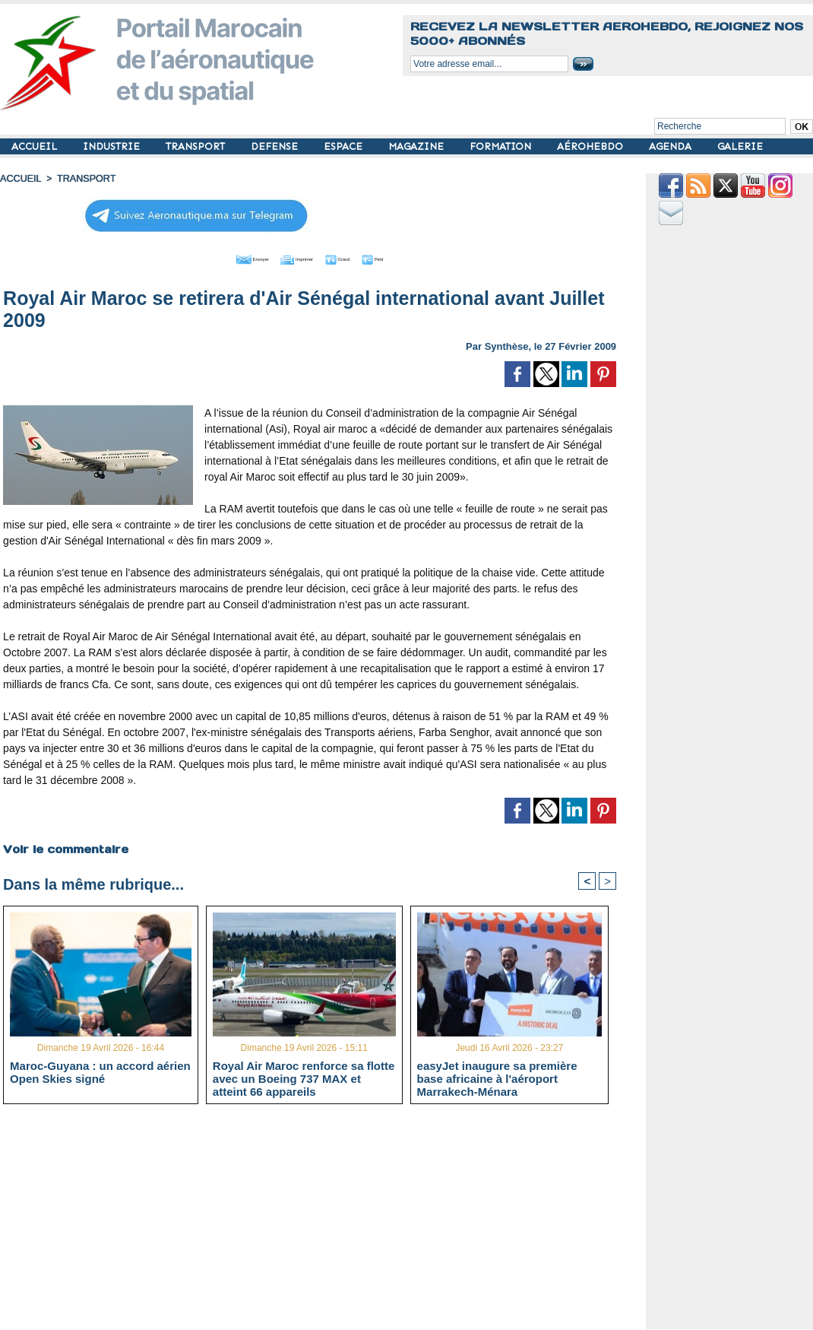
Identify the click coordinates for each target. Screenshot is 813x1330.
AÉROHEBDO (591, 146)
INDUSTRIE (113, 146)
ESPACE (344, 146)
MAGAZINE (417, 146)
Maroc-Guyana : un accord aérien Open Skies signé (100, 1071)
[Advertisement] (321, 1222)
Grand (356, 257)
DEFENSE (276, 146)
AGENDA (671, 146)
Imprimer (293, 257)
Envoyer (223, 257)
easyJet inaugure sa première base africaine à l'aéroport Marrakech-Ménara (497, 1078)
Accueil (20, 178)
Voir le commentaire (65, 846)
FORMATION (502, 146)
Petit (407, 257)
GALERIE (740, 146)
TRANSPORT (197, 146)
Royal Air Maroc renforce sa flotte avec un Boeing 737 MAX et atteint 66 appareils (304, 1078)
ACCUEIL (35, 146)
